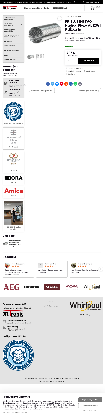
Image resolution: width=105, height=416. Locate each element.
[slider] (80, 34)
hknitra (51, 302)
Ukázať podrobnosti (90, 410)
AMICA (13, 195)
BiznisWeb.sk (59, 381)
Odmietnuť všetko (90, 406)
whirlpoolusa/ (85, 315)
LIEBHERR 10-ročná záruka (13, 228)
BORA (13, 182)
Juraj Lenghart (18, 264)
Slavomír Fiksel (51, 264)
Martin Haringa (85, 264)
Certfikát (13, 170)
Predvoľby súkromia (46, 378)
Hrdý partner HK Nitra (13, 123)
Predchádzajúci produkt (41, 90)
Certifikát (13, 147)
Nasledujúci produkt (89, 90)
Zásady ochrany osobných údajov (66, 378)
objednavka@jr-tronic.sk (16, 329)
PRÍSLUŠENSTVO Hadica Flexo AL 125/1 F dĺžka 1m (15, 242)
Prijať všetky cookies (90, 400)
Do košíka (88, 60)
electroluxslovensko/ (51, 306)
